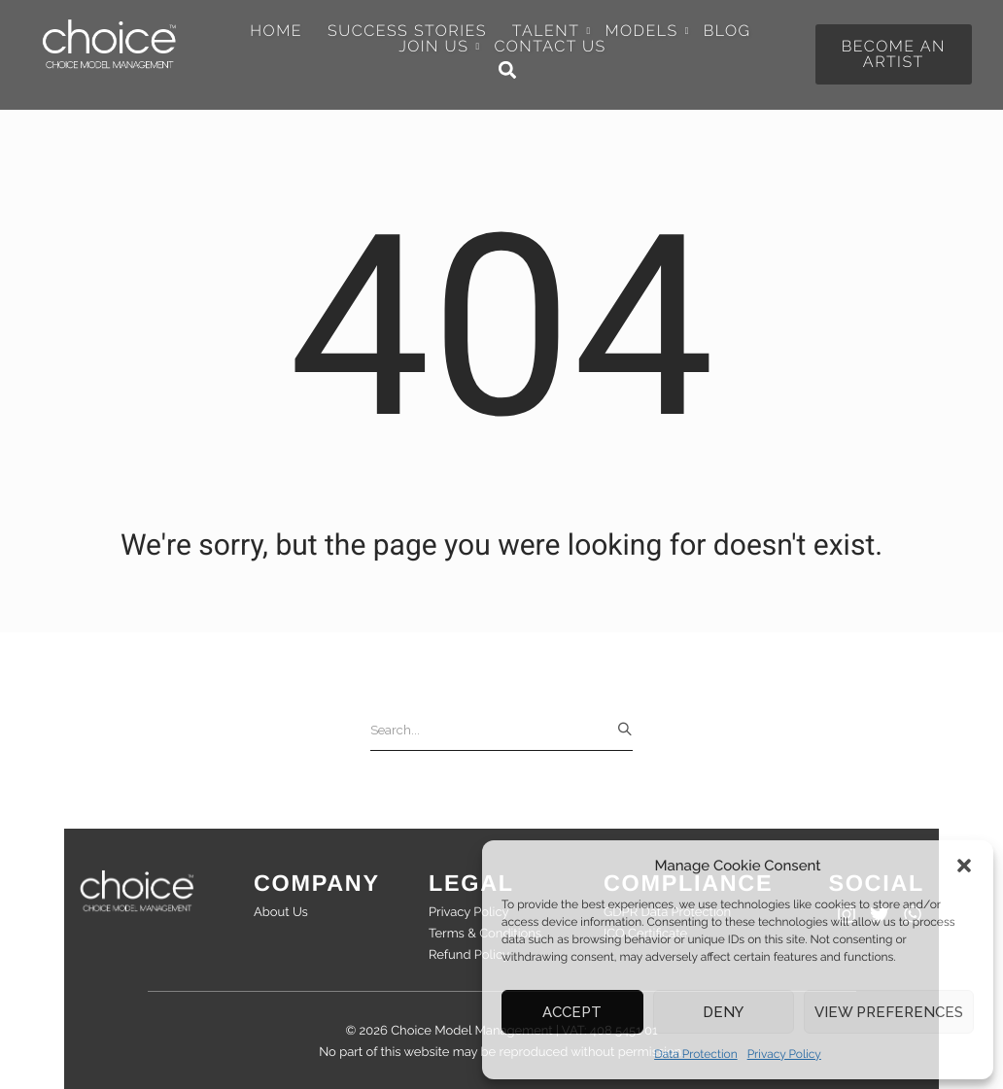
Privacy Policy (784, 1054)
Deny (723, 1012)
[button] (964, 865)
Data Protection (696, 1054)
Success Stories (407, 31)
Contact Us (549, 46)
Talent (551, 31)
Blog (727, 31)
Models (646, 31)
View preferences (888, 1012)
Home (276, 31)
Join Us (438, 46)
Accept (572, 1012)
